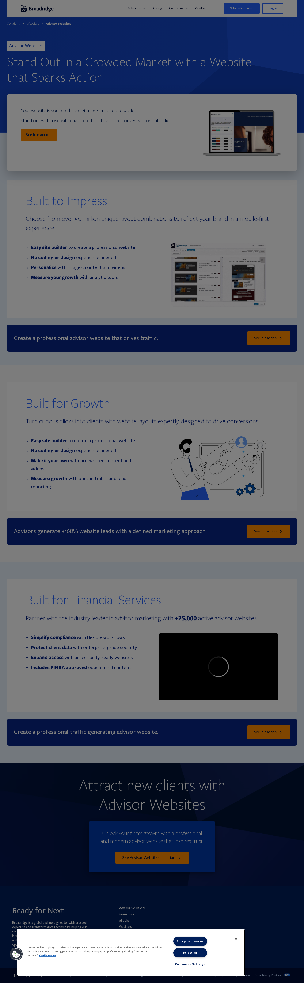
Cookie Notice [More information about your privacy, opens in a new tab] (47, 955)
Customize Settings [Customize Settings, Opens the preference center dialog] (190, 964)
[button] (16, 954)
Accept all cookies (190, 941)
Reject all (190, 953)
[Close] (236, 939)
